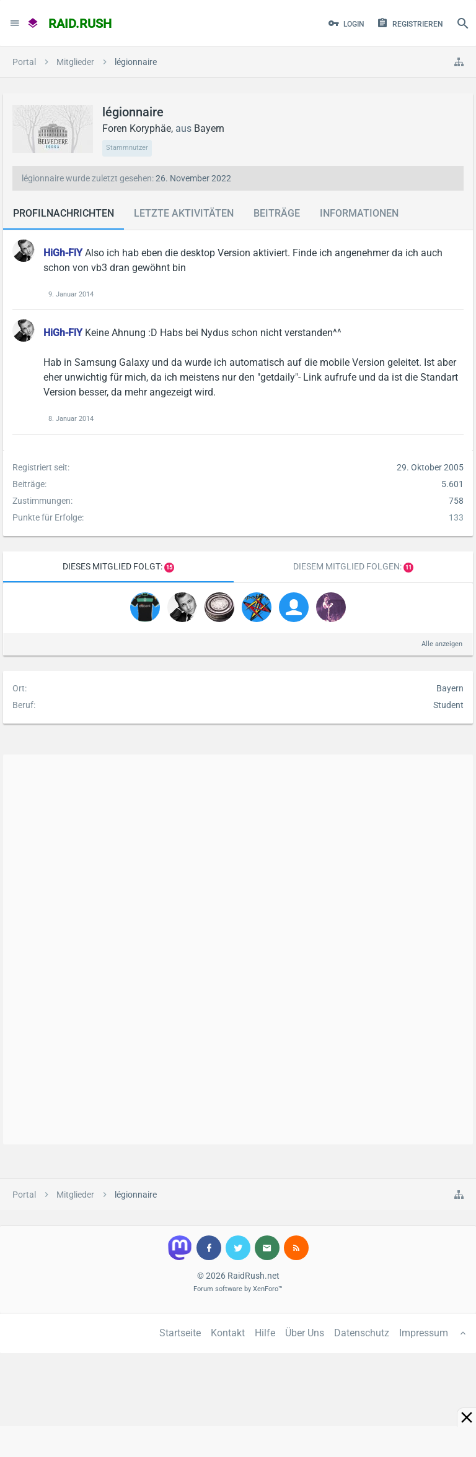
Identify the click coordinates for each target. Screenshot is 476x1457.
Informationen (359, 213)
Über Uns (304, 1333)
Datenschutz (361, 1333)
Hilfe (265, 1333)
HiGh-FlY (62, 253)
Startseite (180, 1333)
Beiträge (276, 213)
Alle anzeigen (441, 644)
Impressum (423, 1333)
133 (456, 517)
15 (169, 567)
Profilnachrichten (63, 213)
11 (408, 567)
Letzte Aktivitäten (184, 213)
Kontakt (228, 1333)
